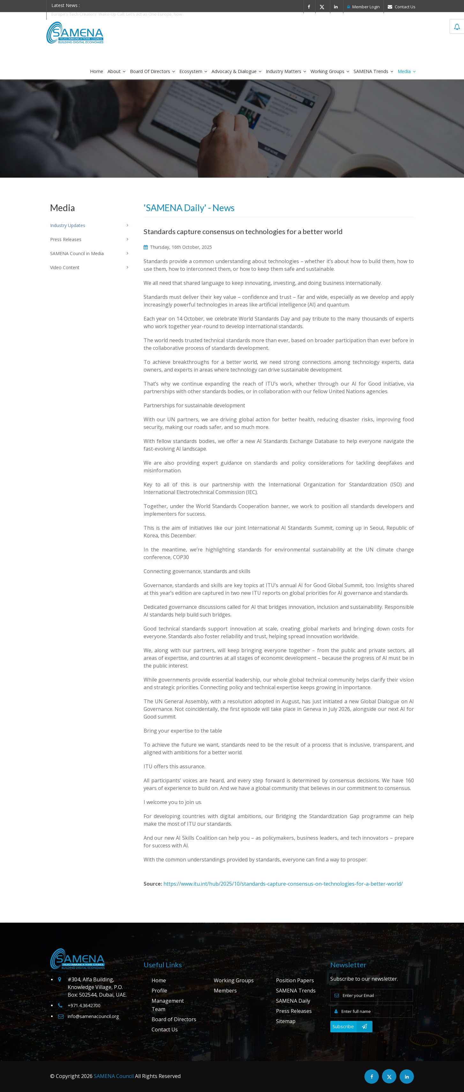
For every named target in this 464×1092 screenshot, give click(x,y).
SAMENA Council (114, 1076)
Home (96, 71)
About (116, 71)
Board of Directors (152, 71)
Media (406, 71)
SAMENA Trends (373, 71)
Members (225, 990)
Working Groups (330, 71)
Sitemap (286, 1021)
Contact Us (401, 7)
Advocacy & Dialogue (236, 71)
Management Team (168, 1005)
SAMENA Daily (293, 1000)
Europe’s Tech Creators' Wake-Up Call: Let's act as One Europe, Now (116, 14)
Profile (159, 990)
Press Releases (294, 1011)
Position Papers (295, 980)
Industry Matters (286, 71)
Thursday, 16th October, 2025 (178, 247)
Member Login (363, 7)
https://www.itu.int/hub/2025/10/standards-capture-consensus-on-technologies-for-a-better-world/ (283, 883)
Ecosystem (193, 71)
